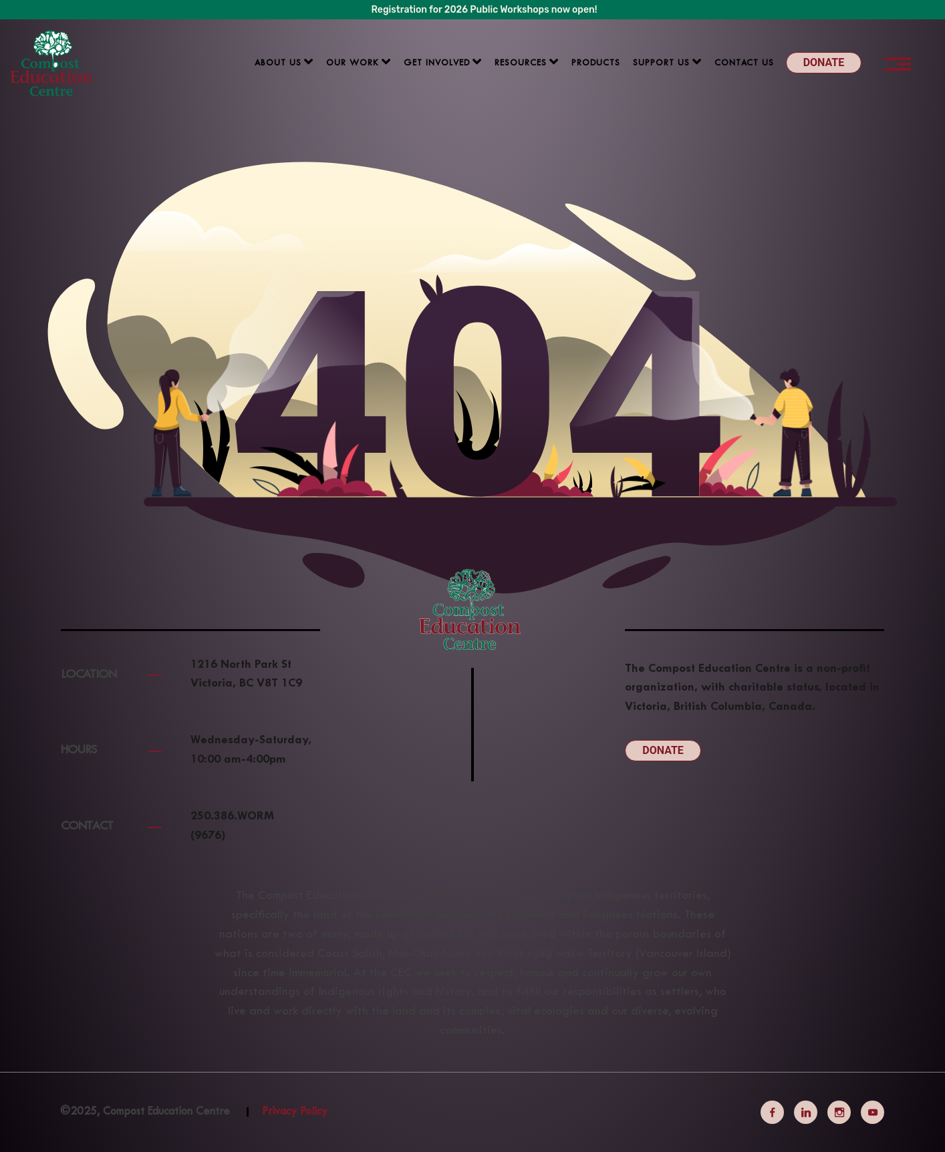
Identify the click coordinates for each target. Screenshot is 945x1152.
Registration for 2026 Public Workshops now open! (484, 9)
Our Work (352, 63)
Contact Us (744, 63)
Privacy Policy (294, 1112)
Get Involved (437, 63)
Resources (521, 63)
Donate (824, 62)
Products (595, 63)
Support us (661, 63)
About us (278, 63)
